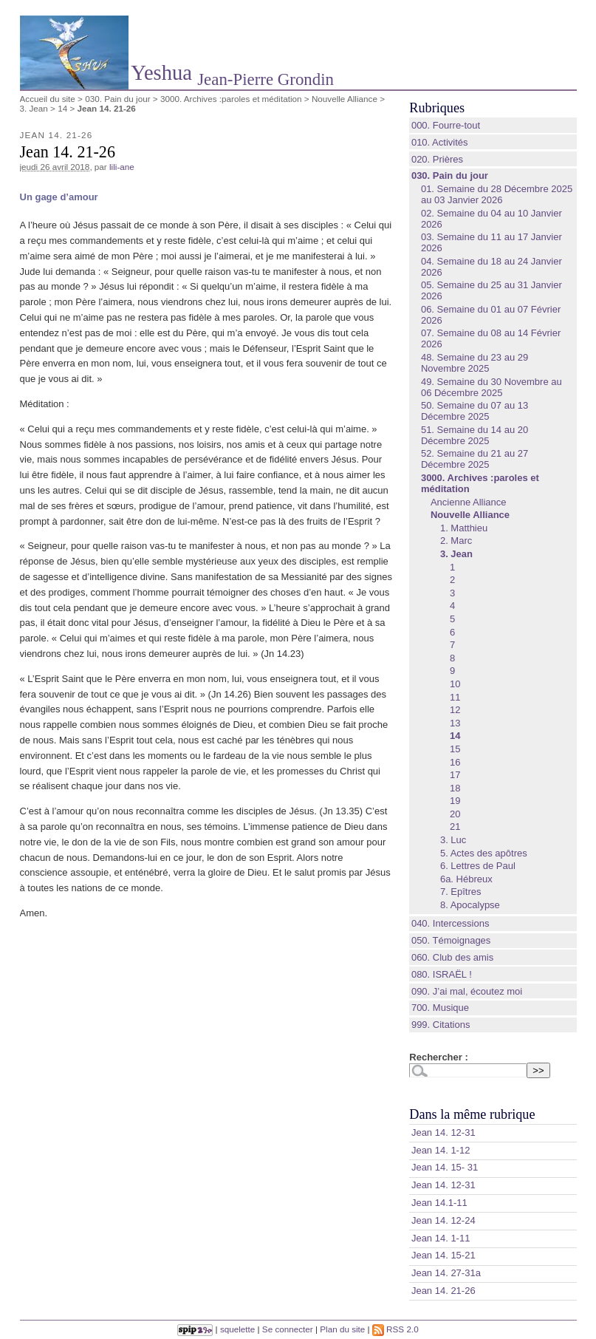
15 (455, 748)
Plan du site (342, 1329)
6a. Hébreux (466, 879)
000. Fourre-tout (445, 125)
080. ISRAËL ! (441, 974)
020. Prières (437, 159)
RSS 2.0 (395, 1329)
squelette (237, 1329)
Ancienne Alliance (469, 502)
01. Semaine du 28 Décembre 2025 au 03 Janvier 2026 (496, 194)
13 (455, 723)
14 (62, 108)
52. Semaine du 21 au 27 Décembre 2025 (474, 459)
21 (455, 826)
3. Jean (34, 108)
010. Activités (439, 142)
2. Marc (456, 540)
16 (455, 762)
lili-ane (121, 166)
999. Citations (440, 1024)
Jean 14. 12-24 (443, 1220)
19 (455, 800)
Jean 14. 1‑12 (440, 1150)
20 (455, 814)
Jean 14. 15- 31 (444, 1167)
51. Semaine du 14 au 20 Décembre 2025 (474, 435)
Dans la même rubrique (472, 1114)
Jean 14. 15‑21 (443, 1255)
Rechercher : (438, 1057)
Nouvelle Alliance (344, 98)
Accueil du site (47, 98)
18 (455, 788)
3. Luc (453, 839)
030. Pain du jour (117, 98)
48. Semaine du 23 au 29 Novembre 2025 (474, 363)
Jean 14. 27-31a (446, 1272)
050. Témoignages (450, 940)
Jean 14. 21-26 (443, 1290)
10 (455, 683)
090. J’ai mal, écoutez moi (466, 991)
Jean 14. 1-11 (440, 1238)
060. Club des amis (452, 957)
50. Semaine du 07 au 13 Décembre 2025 (474, 411)
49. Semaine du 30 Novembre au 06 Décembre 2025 (491, 387)
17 (455, 774)
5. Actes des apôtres (483, 853)
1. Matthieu (463, 528)
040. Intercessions (450, 923)
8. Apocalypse (470, 904)
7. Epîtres (461, 891)
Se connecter (287, 1329)
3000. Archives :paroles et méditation (231, 98)
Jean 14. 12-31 (443, 1132)
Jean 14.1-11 (439, 1202)
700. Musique (440, 1007)
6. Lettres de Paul (477, 865)
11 (455, 697)
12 (455, 709)
